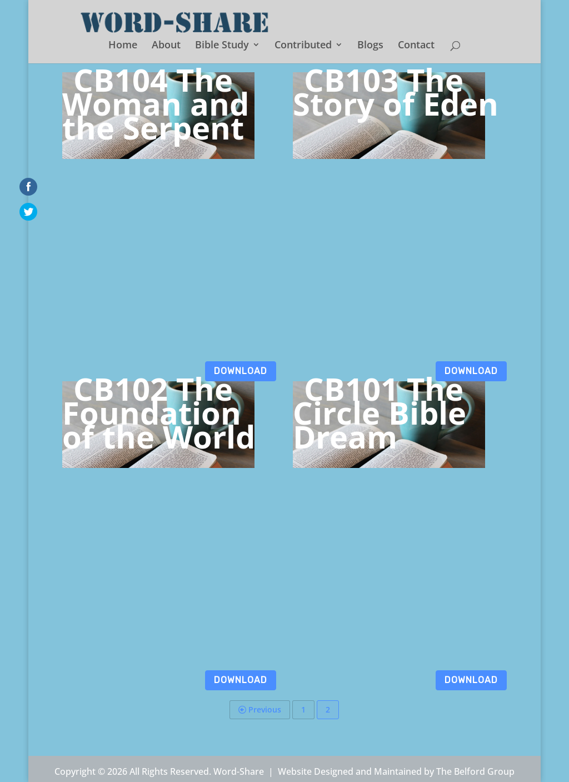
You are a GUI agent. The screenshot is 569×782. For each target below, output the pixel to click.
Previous (259, 709)
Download (240, 371)
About (166, 46)
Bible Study (222, 46)
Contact (416, 46)
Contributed (303, 46)
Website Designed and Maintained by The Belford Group (396, 771)
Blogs (370, 46)
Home (122, 46)
